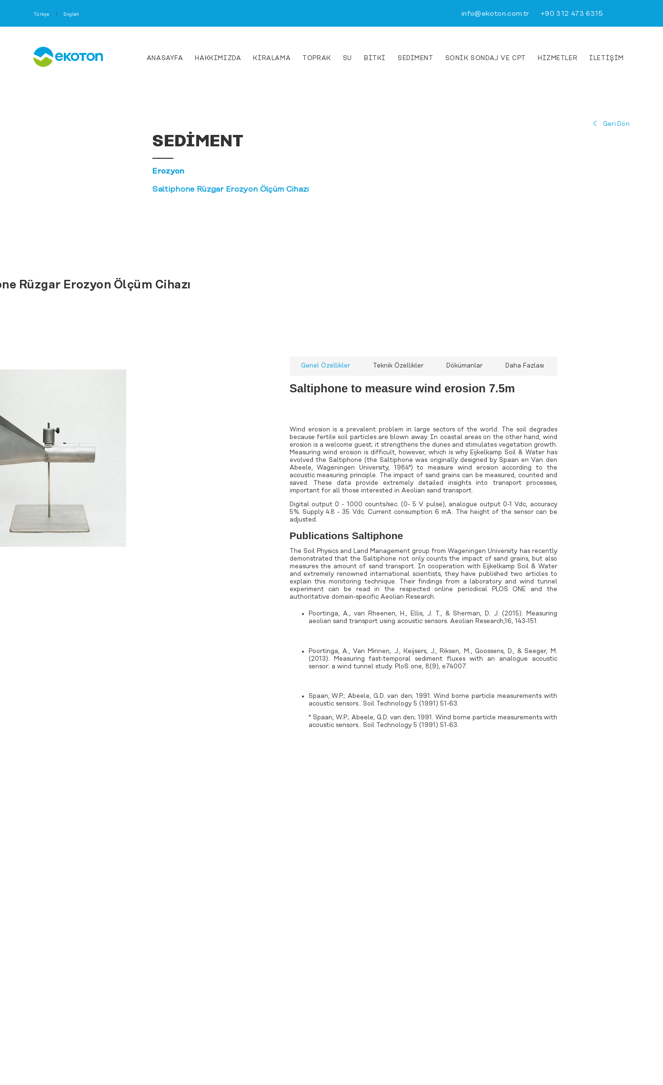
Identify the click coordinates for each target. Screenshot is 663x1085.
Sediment (415, 58)
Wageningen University (483, 551)
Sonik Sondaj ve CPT (485, 58)
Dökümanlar (464, 366)
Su (347, 58)
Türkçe (42, 14)
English (71, 14)
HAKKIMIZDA (218, 58)
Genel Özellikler (325, 366)
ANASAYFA (165, 58)
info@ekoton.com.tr (496, 14)
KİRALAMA (272, 58)
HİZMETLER (557, 58)
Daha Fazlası (524, 366)
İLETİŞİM (606, 58)
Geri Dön (616, 124)
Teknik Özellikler (398, 366)
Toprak (316, 58)
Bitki (375, 58)
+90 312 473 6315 (572, 14)
